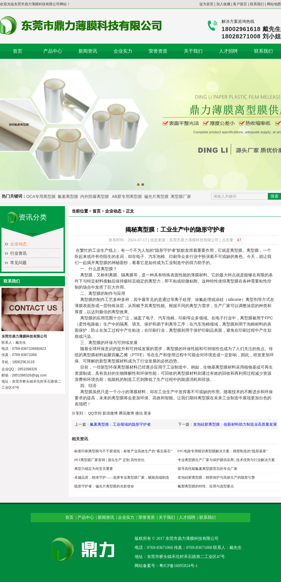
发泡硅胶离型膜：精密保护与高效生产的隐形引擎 (216, 477)
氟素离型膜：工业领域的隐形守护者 (120, 424)
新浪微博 (110, 413)
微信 (139, 413)
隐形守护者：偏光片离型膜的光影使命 (104, 486)
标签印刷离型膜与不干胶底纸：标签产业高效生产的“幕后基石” (123, 451)
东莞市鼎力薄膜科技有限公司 (37, 4)
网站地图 (274, 4)
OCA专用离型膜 (41, 196)
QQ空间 (95, 413)
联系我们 (257, 4)
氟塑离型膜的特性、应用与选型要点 (206, 486)
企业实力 (123, 51)
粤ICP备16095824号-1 (178, 566)
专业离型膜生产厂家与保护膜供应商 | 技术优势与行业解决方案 (226, 460)
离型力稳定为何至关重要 (93, 469)
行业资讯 (18, 253)
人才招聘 (228, 51)
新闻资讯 (87, 51)
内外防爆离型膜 (94, 196)
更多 (147, 413)
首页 (17, 51)
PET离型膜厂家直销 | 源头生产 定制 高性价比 (109, 460)
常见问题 (18, 263)
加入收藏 (223, 4)
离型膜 (89, 354)
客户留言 (240, 4)
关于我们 (193, 51)
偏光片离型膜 (157, 196)
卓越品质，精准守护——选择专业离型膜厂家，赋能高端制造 (121, 477)
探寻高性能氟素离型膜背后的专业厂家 (207, 469)
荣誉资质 (158, 51)
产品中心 (52, 51)
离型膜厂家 (181, 196)
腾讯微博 (126, 413)
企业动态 (18, 244)
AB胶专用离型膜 (127, 196)
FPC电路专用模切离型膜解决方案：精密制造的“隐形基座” (223, 451)
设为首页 (206, 4)
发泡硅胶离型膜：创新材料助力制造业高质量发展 (235, 424)
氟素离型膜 (68, 196)
